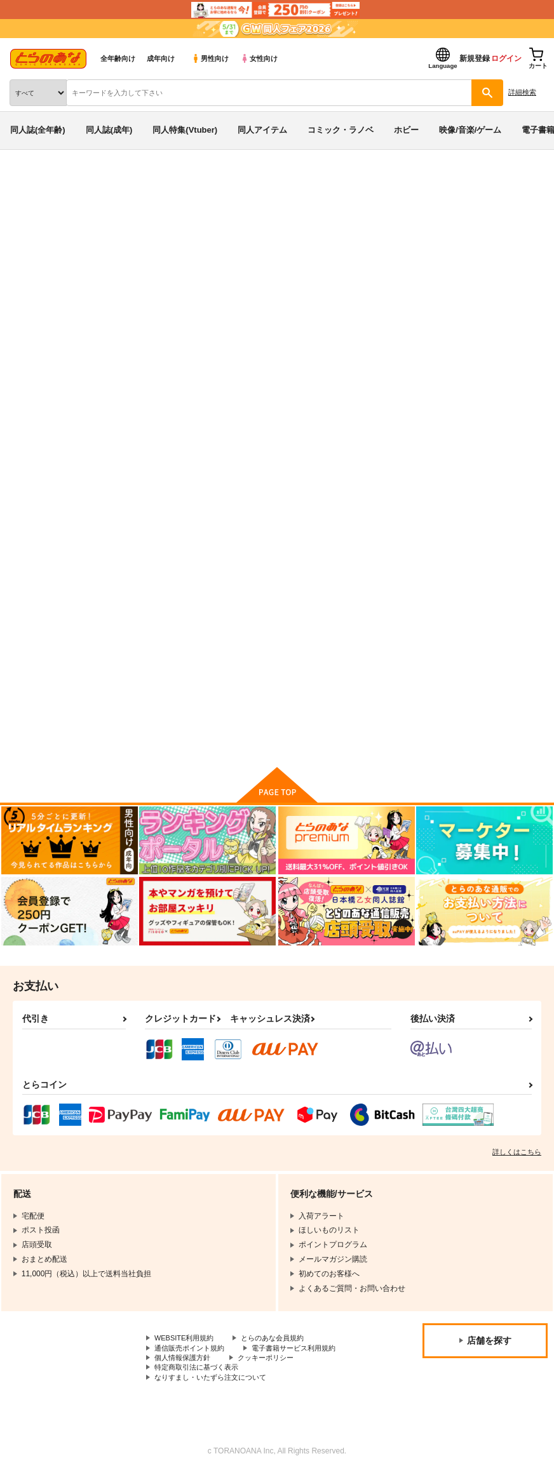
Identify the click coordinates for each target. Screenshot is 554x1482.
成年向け (161, 58)
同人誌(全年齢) (37, 130)
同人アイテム (262, 130)
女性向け (259, 58)
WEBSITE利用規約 (186, 1342)
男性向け (210, 58)
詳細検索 (522, 92)
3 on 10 (488, 256)
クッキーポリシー (273, 1363)
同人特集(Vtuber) (184, 130)
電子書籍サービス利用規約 (303, 1353)
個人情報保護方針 (184, 1363)
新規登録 (474, 58)
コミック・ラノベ (340, 130)
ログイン (506, 58)
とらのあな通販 (29, 183)
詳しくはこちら (516, 1156)
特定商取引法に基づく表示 (200, 1374)
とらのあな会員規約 (281, 1342)
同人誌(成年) (109, 130)
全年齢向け (117, 58)
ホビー (406, 130)
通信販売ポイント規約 (192, 1353)
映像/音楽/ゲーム (470, 130)
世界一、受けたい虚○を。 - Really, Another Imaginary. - (356, 256)
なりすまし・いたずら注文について (215, 1385)
